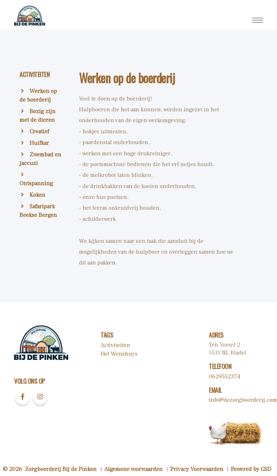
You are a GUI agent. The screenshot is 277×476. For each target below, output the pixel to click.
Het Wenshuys (119, 353)
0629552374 (224, 376)
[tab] (41, 79)
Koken (33, 195)
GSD (266, 469)
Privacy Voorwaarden (196, 469)
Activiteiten (115, 345)
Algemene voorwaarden (133, 469)
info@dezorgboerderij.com (243, 400)
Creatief (35, 131)
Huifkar (35, 143)
